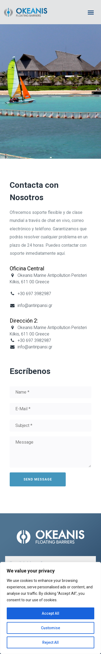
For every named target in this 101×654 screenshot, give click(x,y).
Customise (50, 628)
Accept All (50, 613)
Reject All (50, 642)
